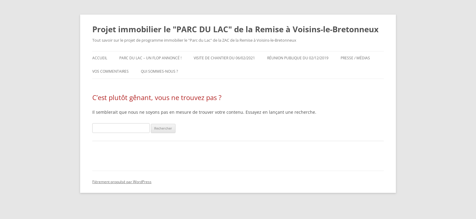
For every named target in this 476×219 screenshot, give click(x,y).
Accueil (99, 58)
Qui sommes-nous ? (159, 71)
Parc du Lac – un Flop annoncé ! (150, 58)
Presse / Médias (355, 58)
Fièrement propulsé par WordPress (121, 181)
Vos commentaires (110, 71)
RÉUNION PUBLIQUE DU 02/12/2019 (297, 58)
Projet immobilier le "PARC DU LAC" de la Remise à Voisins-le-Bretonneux (235, 29)
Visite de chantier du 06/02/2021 (224, 58)
